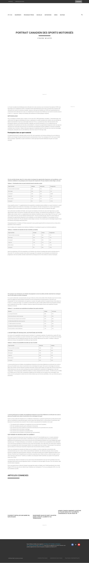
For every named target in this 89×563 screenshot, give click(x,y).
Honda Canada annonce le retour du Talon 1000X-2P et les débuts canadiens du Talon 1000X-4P (69, 512)
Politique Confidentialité (72, 558)
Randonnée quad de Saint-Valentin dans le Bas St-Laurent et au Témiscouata (44, 517)
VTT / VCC (10, 15)
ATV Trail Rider (52, 544)
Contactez (10, 1)
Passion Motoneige (33, 545)
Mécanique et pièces (29, 15)
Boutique (62, 15)
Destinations (48, 15)
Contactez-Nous (42, 558)
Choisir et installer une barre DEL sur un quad (19, 516)
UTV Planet (46, 544)
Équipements (18, 15)
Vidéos (55, 15)
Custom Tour (40, 545)
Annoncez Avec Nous (19, 1)
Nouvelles (39, 15)
